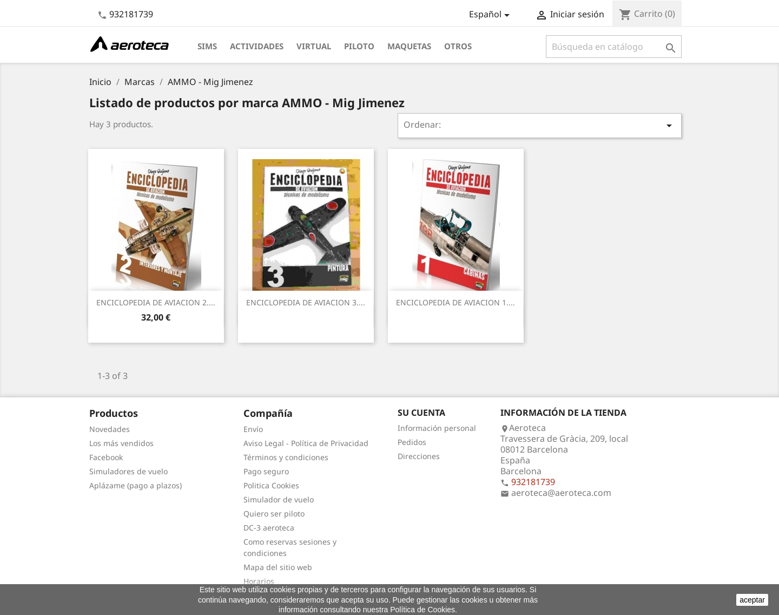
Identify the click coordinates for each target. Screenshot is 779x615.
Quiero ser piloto (274, 513)
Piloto (359, 46)
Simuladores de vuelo (128, 471)
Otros (458, 46)
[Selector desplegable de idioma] (491, 15)
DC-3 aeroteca (268, 527)
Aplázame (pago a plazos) (135, 485)
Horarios (258, 581)
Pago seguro (266, 471)
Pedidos (412, 442)
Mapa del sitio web (277, 567)
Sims (207, 46)
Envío (253, 429)
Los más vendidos (121, 443)
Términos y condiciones (285, 457)
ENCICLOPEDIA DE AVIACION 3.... (305, 302)
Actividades (256, 46)
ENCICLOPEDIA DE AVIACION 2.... (155, 302)
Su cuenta (421, 412)
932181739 (131, 14)
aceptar (752, 600)
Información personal (437, 428)
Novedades (109, 429)
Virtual (313, 46)
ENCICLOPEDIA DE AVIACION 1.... (455, 302)
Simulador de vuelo (278, 499)
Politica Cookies (271, 485)
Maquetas (409, 46)
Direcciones (419, 456)
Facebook (106, 457)
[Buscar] (614, 46)
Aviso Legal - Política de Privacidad (305, 443)
